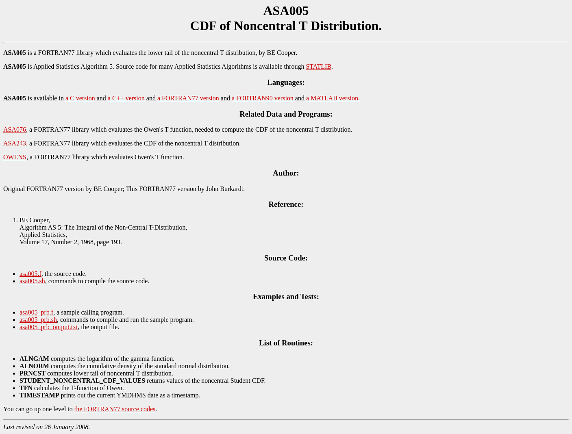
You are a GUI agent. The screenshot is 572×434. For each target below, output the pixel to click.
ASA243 (14, 143)
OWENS (14, 157)
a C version (80, 98)
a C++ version (126, 98)
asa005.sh (32, 281)
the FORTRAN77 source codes (114, 409)
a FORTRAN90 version (263, 98)
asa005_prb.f (36, 312)
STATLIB (318, 66)
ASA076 (14, 129)
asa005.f (30, 273)
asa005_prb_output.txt (49, 326)
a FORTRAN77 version (188, 98)
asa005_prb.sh (38, 319)
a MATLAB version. (333, 98)
